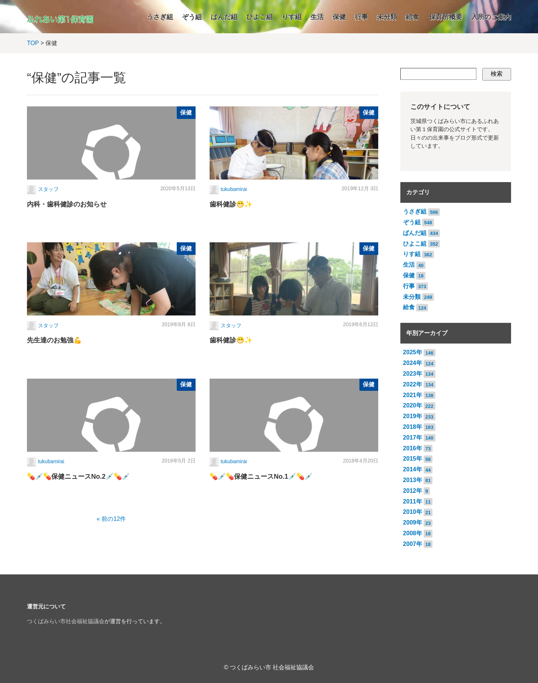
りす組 (291, 17)
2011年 (412, 501)
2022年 (412, 384)
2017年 (412, 437)
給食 (412, 17)
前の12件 (113, 519)
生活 (317, 17)
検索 (497, 74)
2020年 (412, 405)
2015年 (412, 458)
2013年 (412, 480)
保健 (339, 17)
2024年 (412, 363)
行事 (361, 17)
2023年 (412, 373)
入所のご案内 (491, 17)
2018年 (412, 427)
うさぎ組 (159, 17)
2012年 (412, 491)
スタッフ (48, 189)
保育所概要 (445, 17)
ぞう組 (192, 17)
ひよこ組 (259, 17)
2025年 (412, 352)
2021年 (412, 395)
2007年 (412, 544)
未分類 (387, 17)
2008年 (412, 533)
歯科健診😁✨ (231, 204)
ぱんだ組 (224, 17)
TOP (33, 43)
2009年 (412, 522)
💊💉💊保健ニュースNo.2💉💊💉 (78, 476)
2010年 (412, 512)
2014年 (412, 469)
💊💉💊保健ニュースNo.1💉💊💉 (261, 476)
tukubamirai (234, 189)
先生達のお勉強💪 (54, 340)
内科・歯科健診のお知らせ (67, 204)
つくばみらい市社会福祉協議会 (65, 621)
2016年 (412, 448)
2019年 (412, 416)
